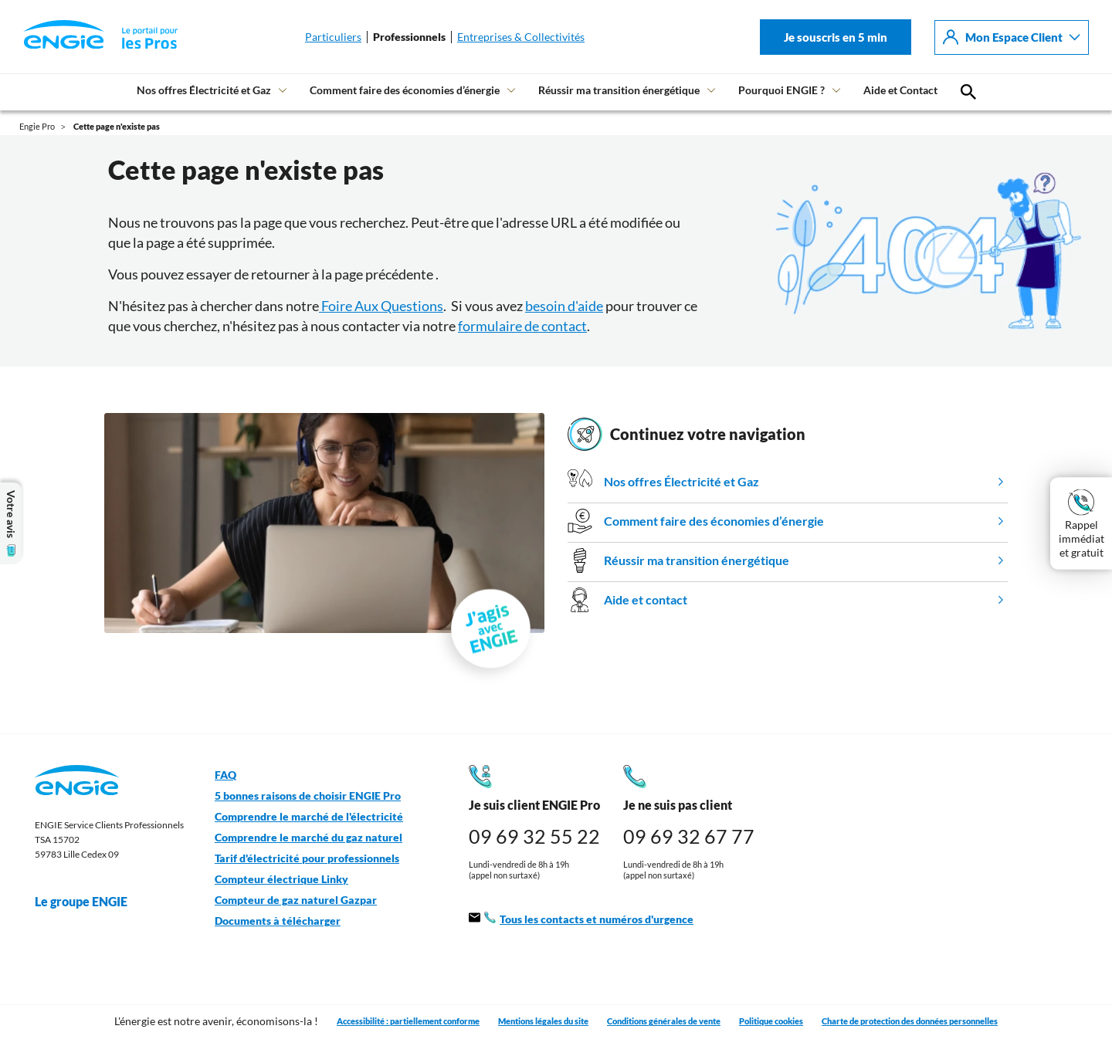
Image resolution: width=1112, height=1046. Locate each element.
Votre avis (11, 523)
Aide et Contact (900, 89)
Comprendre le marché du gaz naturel (308, 837)
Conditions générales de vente (663, 1021)
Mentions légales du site (543, 1021)
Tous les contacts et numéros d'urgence (581, 920)
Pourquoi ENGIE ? (781, 89)
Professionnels (409, 37)
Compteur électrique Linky (281, 879)
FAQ (225, 775)
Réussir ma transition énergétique (619, 89)
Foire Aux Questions (381, 305)
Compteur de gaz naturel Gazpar (296, 900)
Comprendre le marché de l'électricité (309, 817)
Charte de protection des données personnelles (910, 1021)
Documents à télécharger (278, 921)
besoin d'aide (564, 305)
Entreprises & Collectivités (521, 37)
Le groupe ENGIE (89, 901)
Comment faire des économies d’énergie (405, 89)
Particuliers (333, 37)
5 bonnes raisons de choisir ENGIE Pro (308, 796)
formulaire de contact (522, 325)
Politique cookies (771, 1021)
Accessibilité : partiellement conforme (408, 1021)
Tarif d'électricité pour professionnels (307, 858)
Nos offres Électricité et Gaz (204, 89)
